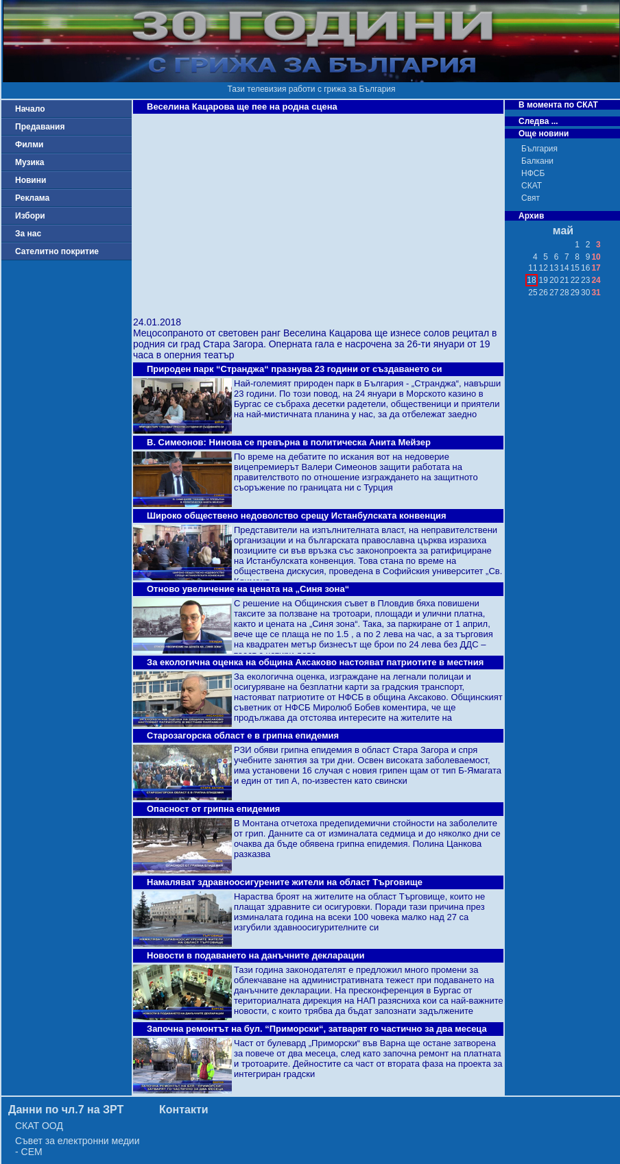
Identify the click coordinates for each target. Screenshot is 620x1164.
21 (564, 280)
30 (585, 292)
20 (553, 280)
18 (531, 280)
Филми (29, 144)
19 (543, 280)
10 (595, 257)
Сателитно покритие (57, 251)
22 (575, 280)
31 (595, 292)
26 (543, 292)
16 (585, 268)
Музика (30, 162)
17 (595, 268)
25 (532, 292)
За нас (28, 233)
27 (553, 292)
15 (575, 268)
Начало (30, 109)
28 (564, 292)
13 (553, 268)
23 (585, 280)
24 (595, 280)
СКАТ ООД (39, 1125)
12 (543, 268)
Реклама (32, 198)
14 (564, 268)
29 (575, 292)
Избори (30, 216)
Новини (30, 180)
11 (532, 268)
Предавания (39, 127)
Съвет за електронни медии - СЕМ (77, 1146)
